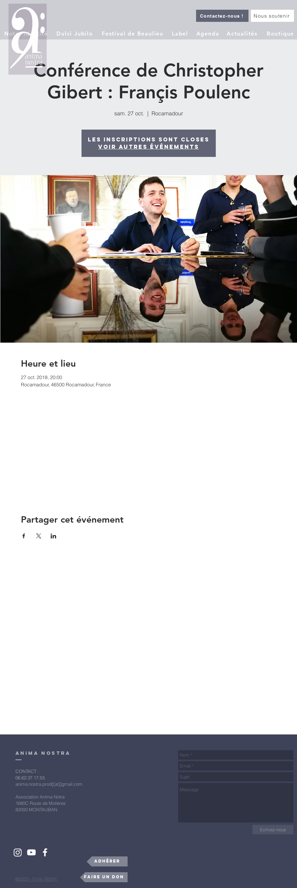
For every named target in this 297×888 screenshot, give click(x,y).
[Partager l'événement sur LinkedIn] (53, 536)
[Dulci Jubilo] (75, 33)
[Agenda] (208, 33)
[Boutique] (281, 33)
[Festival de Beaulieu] (133, 33)
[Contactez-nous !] (222, 16)
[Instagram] (17, 852)
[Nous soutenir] (272, 16)
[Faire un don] (104, 877)
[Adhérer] (107, 861)
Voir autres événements (148, 146)
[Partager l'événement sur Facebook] (24, 536)
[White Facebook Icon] (45, 852)
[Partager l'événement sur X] (39, 536)
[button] (180, 33)
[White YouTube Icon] (31, 852)
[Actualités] (243, 33)
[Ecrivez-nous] (272, 829)
